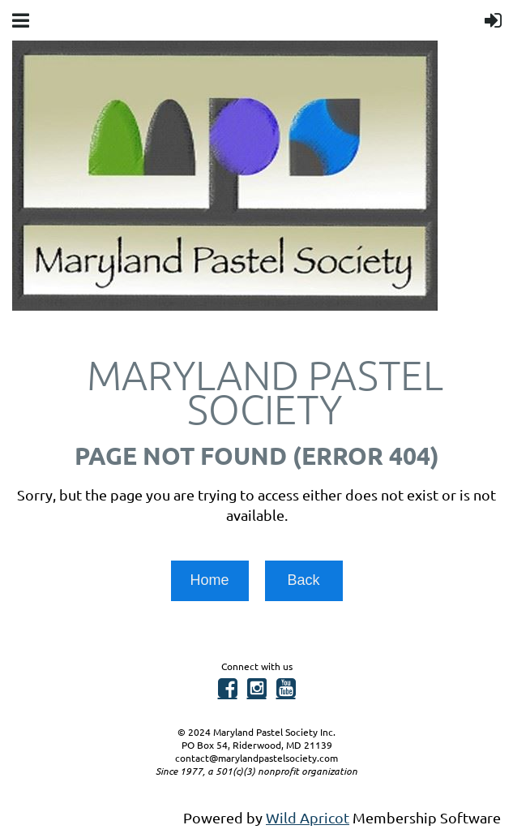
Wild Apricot (307, 817)
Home (209, 580)
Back (303, 580)
